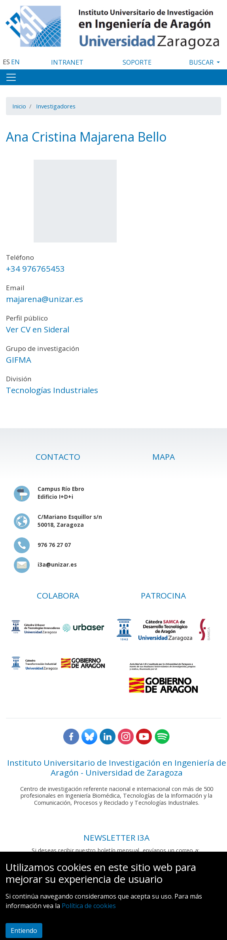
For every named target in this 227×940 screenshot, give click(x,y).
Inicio (19, 106)
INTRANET (67, 62)
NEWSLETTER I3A (116, 837)
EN (15, 62)
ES (6, 62)
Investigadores (56, 106)
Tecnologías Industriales (52, 389)
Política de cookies (89, 905)
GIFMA (18, 359)
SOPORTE (137, 62)
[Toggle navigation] (11, 77)
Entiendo (24, 930)
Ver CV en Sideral (37, 329)
